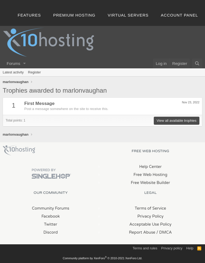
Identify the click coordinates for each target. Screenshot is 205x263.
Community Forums (50, 208)
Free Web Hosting (150, 174)
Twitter (50, 224)
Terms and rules (145, 248)
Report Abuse (142, 232)
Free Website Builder (150, 182)
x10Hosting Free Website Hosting (19, 150)
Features (29, 15)
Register (34, 72)
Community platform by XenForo (102, 258)
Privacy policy (171, 248)
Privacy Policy (150, 216)
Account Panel (179, 15)
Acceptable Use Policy (150, 224)
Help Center (150, 166)
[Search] (197, 63)
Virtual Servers (128, 15)
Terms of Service (150, 208)
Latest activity (13, 72)
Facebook (50, 216)
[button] (24, 63)
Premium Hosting (74, 15)
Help (190, 248)
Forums (13, 63)
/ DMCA (164, 232)
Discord (50, 232)
